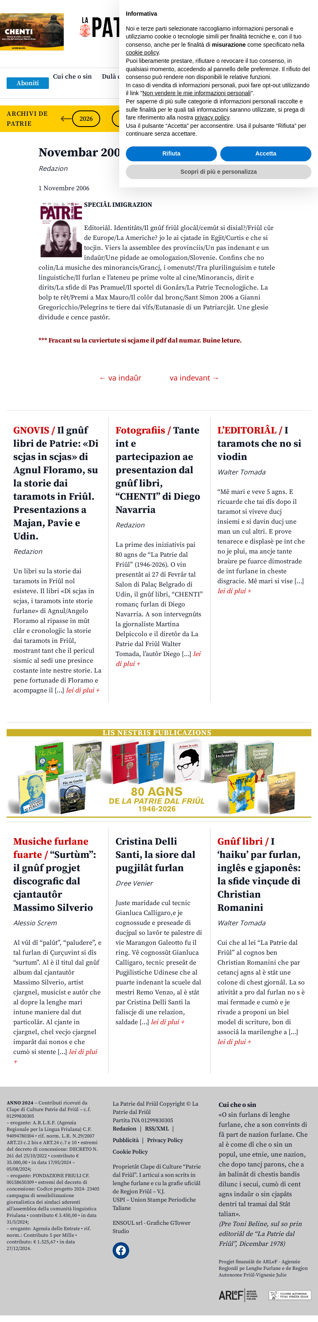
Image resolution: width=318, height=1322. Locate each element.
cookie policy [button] (142, 1187)
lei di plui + (82, 690)
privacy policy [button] (212, 1252)
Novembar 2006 (83, 152)
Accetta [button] (266, 1288)
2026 (86, 119)
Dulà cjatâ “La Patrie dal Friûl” (147, 76)
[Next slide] (304, 118)
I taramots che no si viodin (259, 443)
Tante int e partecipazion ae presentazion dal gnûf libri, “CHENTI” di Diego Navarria (158, 470)
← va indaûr (121, 378)
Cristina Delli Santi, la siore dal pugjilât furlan (155, 855)
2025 (125, 119)
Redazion (125, 1129)
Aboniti (28, 83)
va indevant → (194, 378)
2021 (285, 119)
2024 (165, 119)
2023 (205, 119)
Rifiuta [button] (171, 1288)
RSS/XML (157, 1129)
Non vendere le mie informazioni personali (196, 1227)
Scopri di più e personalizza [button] (219, 1306)
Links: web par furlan (157, 90)
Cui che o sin (72, 76)
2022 (245, 119)
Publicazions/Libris (232, 76)
